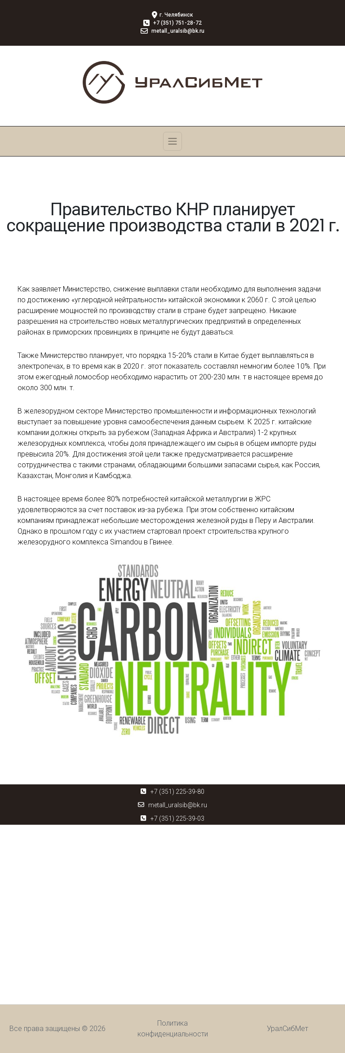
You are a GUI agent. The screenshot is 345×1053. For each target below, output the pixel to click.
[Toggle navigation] (172, 141)
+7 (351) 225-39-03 (177, 818)
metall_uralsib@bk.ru (177, 805)
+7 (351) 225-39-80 (177, 791)
